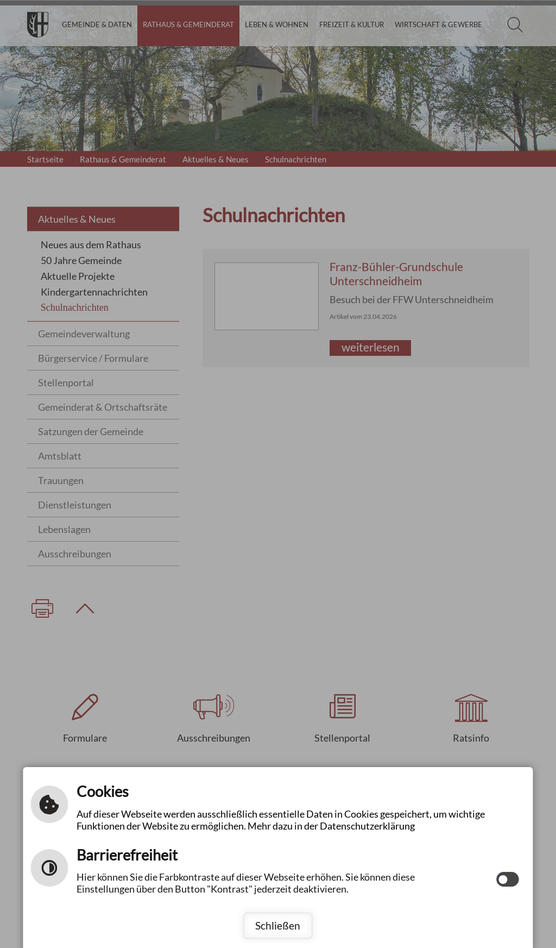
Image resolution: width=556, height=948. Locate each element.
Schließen (277, 925)
